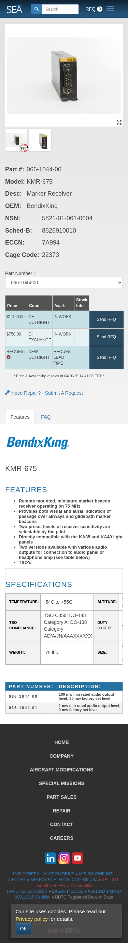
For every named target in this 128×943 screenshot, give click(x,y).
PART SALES (62, 797)
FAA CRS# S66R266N (27, 891)
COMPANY (61, 756)
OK (23, 928)
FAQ (46, 417)
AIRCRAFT (61, 769)
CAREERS (61, 838)
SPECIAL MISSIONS (61, 783)
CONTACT (61, 824)
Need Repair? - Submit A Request (44, 393)
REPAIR (62, 810)
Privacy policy (32, 919)
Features (20, 417)
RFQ (93, 9)
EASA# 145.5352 (67, 891)
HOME (62, 742)
